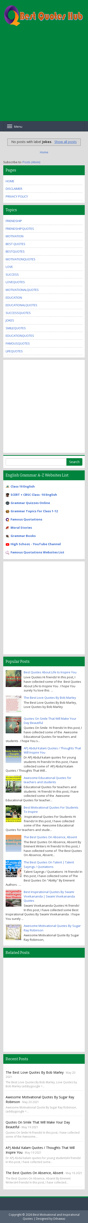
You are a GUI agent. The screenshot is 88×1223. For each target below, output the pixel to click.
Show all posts (65, 141)
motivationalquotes (22, 290)
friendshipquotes (20, 228)
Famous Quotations (26, 519)
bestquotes (15, 251)
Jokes (10, 320)
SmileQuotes (16, 328)
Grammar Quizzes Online (30, 503)
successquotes (18, 313)
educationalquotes (21, 305)
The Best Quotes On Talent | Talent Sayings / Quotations (49, 864)
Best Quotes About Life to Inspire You (50, 672)
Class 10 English (23, 486)
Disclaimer (14, 189)
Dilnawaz (59, 1218)
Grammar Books (23, 536)
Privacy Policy (17, 196)
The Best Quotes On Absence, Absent (50, 837)
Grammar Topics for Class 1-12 (34, 511)
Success (12, 274)
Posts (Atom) (31, 162)
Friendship (14, 221)
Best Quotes (15, 244)
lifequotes (14, 351)
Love (9, 267)
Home (44, 152)
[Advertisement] (44, 77)
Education (14, 297)
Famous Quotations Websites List (37, 552)
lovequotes (15, 282)
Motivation (14, 236)
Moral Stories (21, 527)
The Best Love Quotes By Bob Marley (50, 697)
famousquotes (18, 343)
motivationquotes (20, 259)
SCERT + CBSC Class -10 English (34, 494)
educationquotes (20, 336)
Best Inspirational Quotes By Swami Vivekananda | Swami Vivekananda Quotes (49, 896)
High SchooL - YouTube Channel (36, 544)
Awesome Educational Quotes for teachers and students (47, 780)
